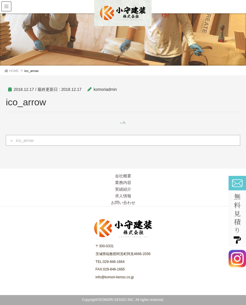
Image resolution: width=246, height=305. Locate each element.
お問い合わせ (123, 202)
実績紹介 (123, 189)
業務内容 (123, 182)
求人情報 (123, 196)
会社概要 (123, 176)
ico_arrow (25, 140)
